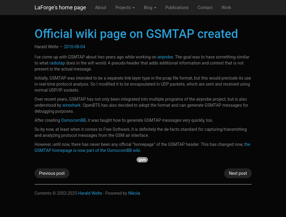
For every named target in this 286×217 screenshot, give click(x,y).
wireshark (71, 105)
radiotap (57, 63)
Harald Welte (90, 193)
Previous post (52, 173)
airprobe (165, 57)
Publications (177, 7)
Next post (238, 173)
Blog (150, 7)
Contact (205, 7)
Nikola (134, 193)
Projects (125, 7)
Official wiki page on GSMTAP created (136, 34)
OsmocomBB (73, 120)
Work (226, 7)
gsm (142, 160)
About (100, 7)
